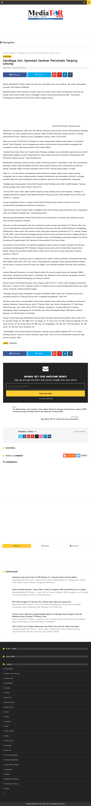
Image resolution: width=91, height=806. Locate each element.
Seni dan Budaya (11, 755)
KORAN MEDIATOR (32, 804)
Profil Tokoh (9, 731)
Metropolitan (10, 702)
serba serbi (9, 741)
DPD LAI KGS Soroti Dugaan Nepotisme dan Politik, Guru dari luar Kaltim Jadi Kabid (45, 626)
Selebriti (8, 721)
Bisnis (7, 712)
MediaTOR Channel (12, 779)
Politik (7, 717)
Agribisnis (8, 769)
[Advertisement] (46, 28)
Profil (6, 726)
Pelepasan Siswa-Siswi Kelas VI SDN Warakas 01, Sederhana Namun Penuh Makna (44, 577)
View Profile (79, 431)
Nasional (12, 53)
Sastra (7, 788)
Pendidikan (9, 683)
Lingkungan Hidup (12, 764)
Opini (7, 736)
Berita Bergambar (11, 760)
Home (5, 53)
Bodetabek (9, 669)
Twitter (39, 74)
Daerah (7, 688)
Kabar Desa (9, 707)
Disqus (84, 455)
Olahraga (8, 745)
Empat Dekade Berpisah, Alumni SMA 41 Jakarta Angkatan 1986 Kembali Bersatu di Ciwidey (49, 589)
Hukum (7, 693)
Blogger (71, 455)
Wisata (7, 774)
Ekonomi (8, 750)
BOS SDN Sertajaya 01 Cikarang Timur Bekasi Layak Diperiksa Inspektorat (41, 602)
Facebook (15, 74)
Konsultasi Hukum (11, 784)
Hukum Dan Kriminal (12, 673)
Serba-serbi (9, 678)
